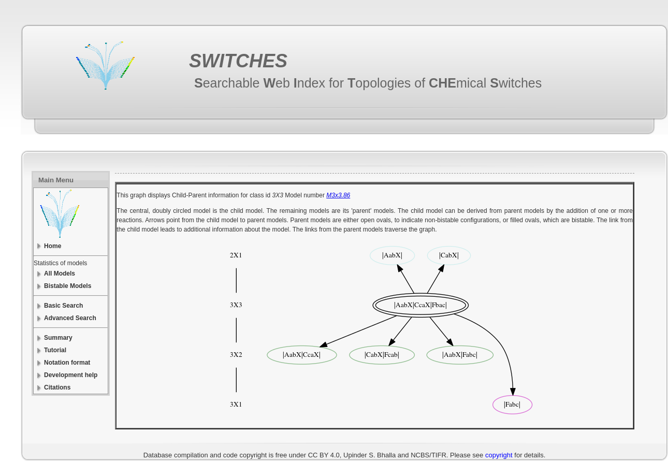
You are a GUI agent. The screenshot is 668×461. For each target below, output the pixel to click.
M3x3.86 (338, 195)
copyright (499, 455)
